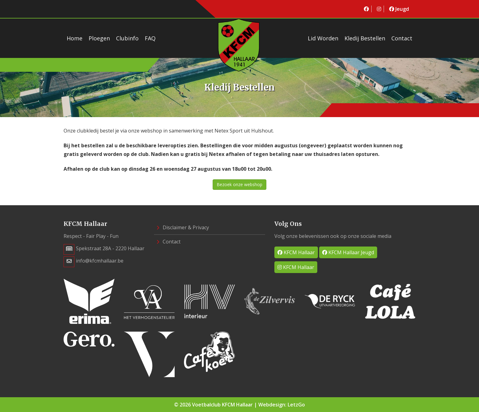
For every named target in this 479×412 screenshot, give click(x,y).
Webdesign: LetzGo (281, 404)
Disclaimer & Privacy (182, 227)
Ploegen (99, 38)
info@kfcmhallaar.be (99, 260)
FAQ (150, 38)
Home (74, 38)
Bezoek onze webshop (239, 184)
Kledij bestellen (364, 38)
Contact (401, 38)
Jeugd (399, 9)
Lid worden (323, 38)
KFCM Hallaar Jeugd (348, 252)
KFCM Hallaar (296, 252)
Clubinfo (127, 38)
